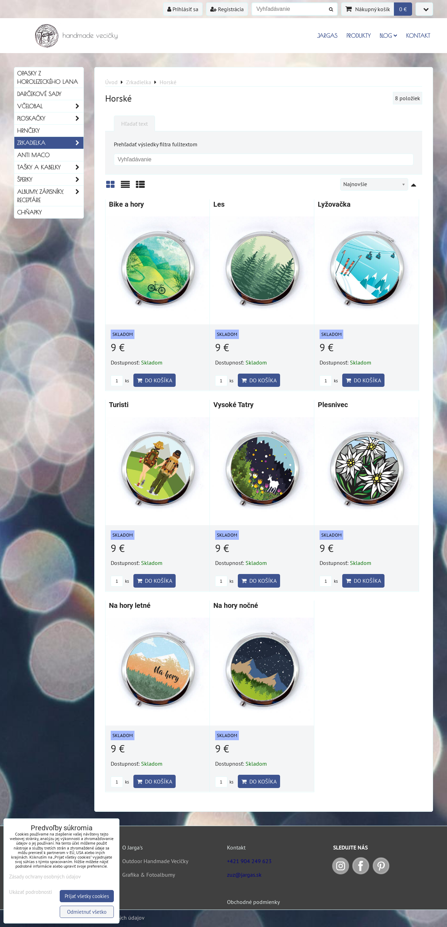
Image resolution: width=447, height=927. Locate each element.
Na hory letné (130, 606)
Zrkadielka (50, 143)
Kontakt (418, 35)
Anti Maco (33, 155)
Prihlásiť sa (182, 9)
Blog (388, 35)
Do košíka (154, 380)
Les (219, 204)
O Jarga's (132, 847)
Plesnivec (333, 405)
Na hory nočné (235, 606)
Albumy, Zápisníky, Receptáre (50, 196)
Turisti (119, 405)
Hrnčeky (28, 130)
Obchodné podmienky (253, 901)
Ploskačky (50, 118)
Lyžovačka (334, 204)
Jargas (327, 35)
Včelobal (50, 106)
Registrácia (227, 9)
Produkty (358, 35)
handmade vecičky (90, 35)
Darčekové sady (39, 94)
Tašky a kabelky (50, 167)
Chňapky (29, 212)
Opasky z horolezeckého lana (47, 77)
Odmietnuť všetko (87, 911)
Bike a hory (126, 204)
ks (120, 381)
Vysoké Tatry (233, 405)
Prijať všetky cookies (87, 896)
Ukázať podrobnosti (30, 892)
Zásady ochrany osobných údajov (45, 876)
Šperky (50, 179)
